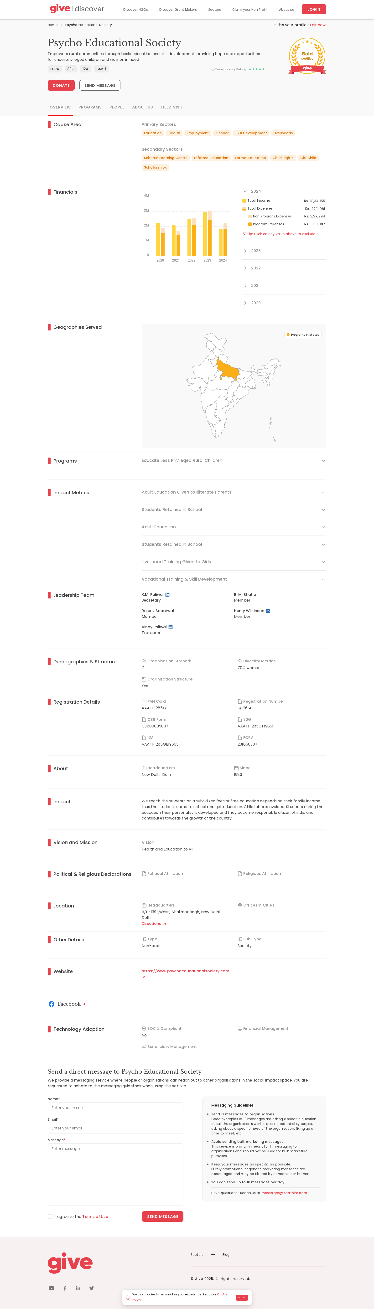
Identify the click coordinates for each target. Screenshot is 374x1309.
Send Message (100, 85)
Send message (162, 1216)
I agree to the (81, 1216)
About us (286, 9)
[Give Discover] (76, 9)
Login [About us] (313, 9)
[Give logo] (115, 1263)
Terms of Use (95, 1216)
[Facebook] (67, 1004)
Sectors (214, 9)
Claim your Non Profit (250, 9)
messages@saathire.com (284, 1192)
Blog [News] (220, 1254)
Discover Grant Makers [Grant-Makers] (178, 9)
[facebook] (65, 1289)
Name (54, 1099)
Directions (154, 923)
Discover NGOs (135, 9)
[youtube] (51, 1289)
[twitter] (91, 1289)
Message (56, 1140)
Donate (61, 85)
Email (53, 1119)
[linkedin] (78, 1289)
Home (53, 24)
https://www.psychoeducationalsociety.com (185, 973)
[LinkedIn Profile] (168, 594)
